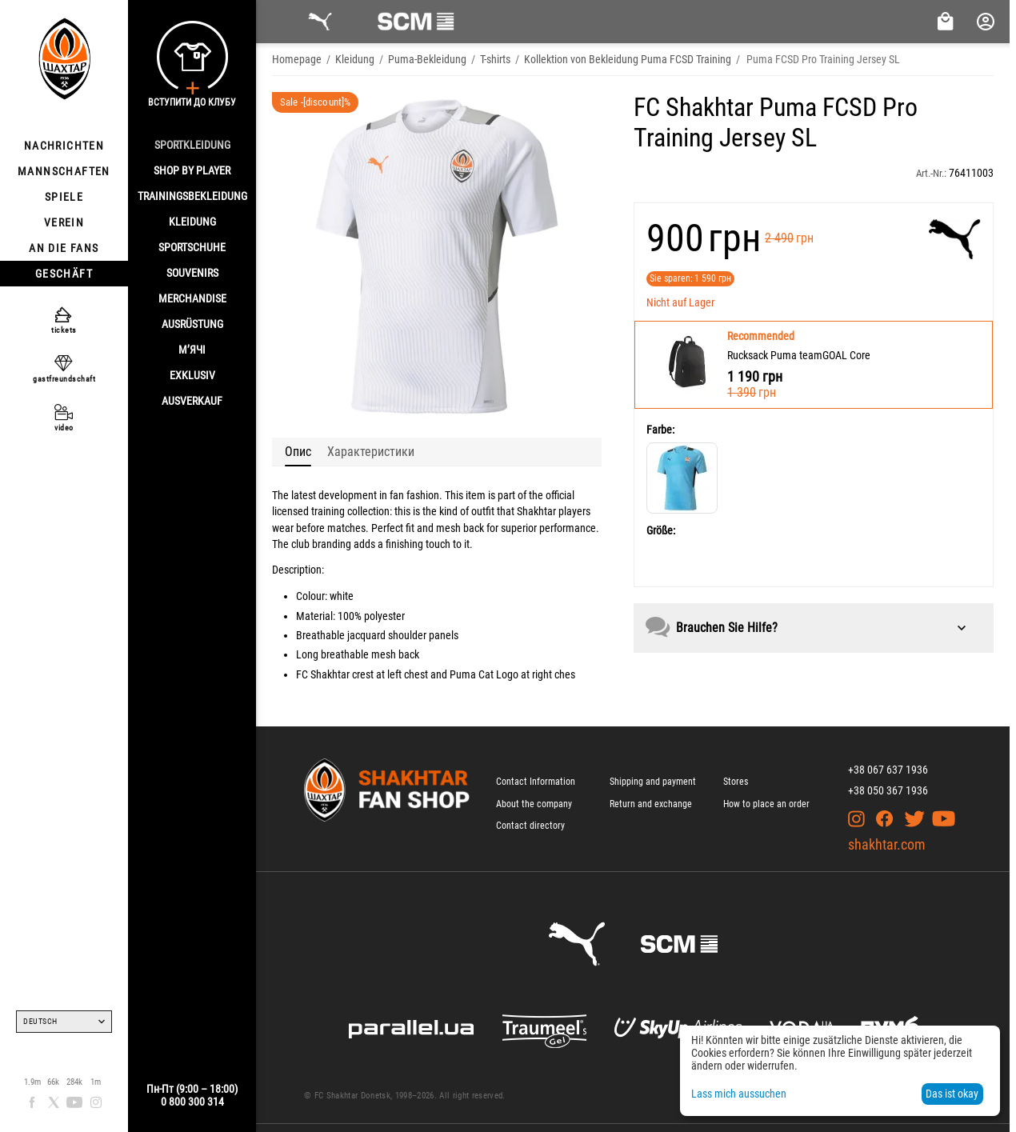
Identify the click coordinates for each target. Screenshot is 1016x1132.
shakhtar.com (887, 844)
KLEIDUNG (192, 221)
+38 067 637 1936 (888, 769)
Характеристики (370, 451)
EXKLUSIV (192, 375)
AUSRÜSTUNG (192, 324)
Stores (735, 781)
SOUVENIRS (192, 272)
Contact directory (530, 825)
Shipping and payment (653, 781)
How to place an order (766, 804)
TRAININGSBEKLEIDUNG (192, 196)
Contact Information (535, 781)
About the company (534, 804)
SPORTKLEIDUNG (192, 144)
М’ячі (192, 349)
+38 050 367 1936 (888, 790)
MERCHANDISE (192, 298)
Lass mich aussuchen (738, 1093)
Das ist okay (952, 1093)
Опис (298, 451)
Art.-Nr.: (931, 173)
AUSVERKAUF (192, 400)
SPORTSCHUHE (192, 247)
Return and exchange (651, 804)
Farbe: (660, 429)
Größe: (660, 530)
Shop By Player (192, 170)
